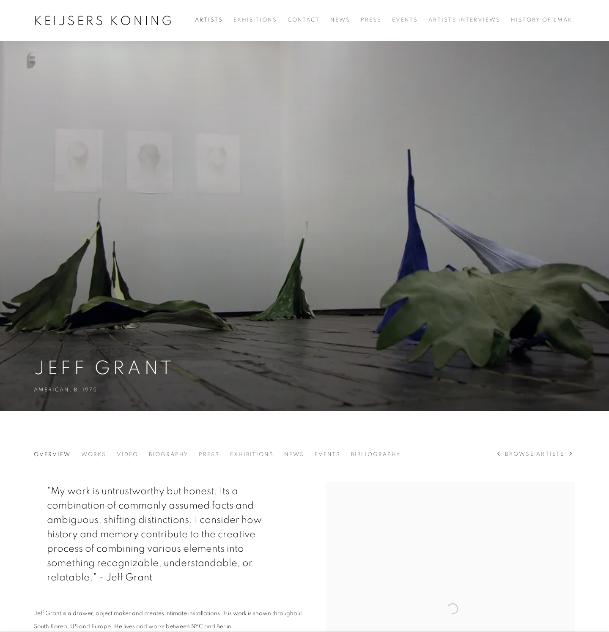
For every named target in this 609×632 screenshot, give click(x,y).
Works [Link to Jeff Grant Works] (93, 454)
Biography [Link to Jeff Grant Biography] (168, 454)
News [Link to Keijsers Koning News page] (340, 20)
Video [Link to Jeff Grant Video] (127, 454)
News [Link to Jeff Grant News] (294, 454)
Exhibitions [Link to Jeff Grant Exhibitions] (252, 454)
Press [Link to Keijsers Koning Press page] (371, 20)
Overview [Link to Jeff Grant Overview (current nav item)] (52, 454)
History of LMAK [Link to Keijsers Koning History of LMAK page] (541, 20)
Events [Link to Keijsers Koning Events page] (405, 20)
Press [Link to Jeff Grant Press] (209, 454)
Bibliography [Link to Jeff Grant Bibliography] (376, 454)
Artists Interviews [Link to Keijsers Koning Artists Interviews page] (464, 20)
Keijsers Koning (104, 21)
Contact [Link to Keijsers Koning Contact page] (304, 20)
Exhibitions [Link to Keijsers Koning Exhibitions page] (255, 20)
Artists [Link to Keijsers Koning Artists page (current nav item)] (209, 20)
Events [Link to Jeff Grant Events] (327, 454)
